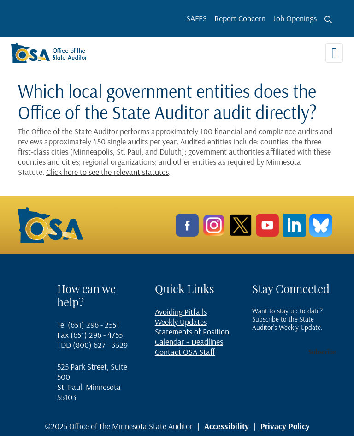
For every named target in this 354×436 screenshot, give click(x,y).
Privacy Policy (285, 426)
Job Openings (295, 18)
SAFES (196, 18)
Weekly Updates (181, 322)
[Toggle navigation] (334, 53)
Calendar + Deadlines (189, 341)
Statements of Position (192, 331)
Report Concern (240, 18)
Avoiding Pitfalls (181, 311)
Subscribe (322, 351)
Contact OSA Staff (185, 351)
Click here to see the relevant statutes (107, 172)
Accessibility (226, 426)
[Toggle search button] (328, 19)
